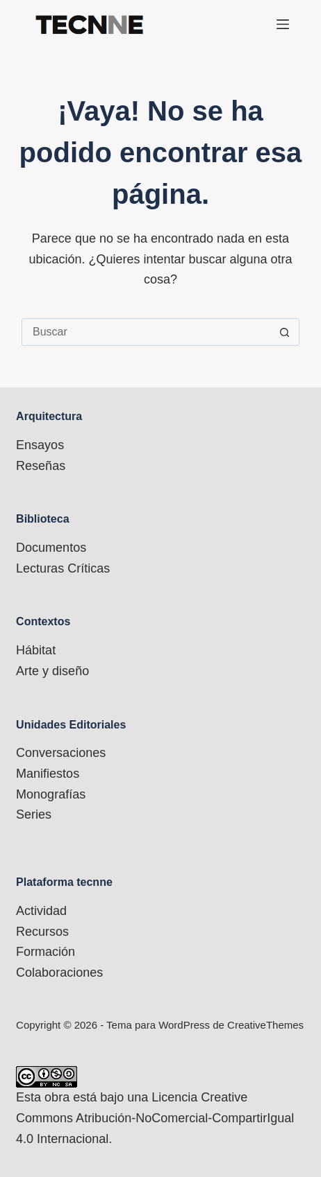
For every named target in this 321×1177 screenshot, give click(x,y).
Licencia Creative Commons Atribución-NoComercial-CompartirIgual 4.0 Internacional (155, 1117)
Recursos (42, 932)
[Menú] (283, 24)
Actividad (41, 911)
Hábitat (36, 650)
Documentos (51, 548)
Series (33, 814)
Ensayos (40, 445)
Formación (45, 952)
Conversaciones (61, 753)
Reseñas (40, 466)
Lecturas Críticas (63, 568)
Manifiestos (47, 774)
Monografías (50, 794)
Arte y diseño (52, 671)
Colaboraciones (59, 972)
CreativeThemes (265, 1025)
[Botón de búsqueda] (285, 332)
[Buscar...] (146, 332)
